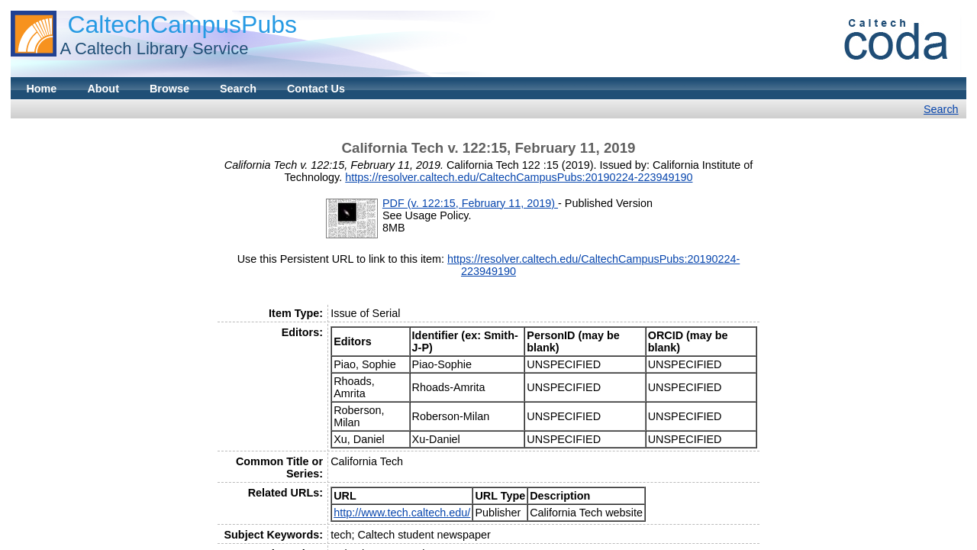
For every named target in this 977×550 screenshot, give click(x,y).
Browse (169, 88)
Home (41, 88)
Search (238, 88)
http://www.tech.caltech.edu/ (402, 512)
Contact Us (316, 88)
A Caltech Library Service (154, 48)
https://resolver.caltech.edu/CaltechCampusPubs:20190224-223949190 (518, 177)
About (103, 88)
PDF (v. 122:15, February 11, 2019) (470, 203)
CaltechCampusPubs (182, 24)
